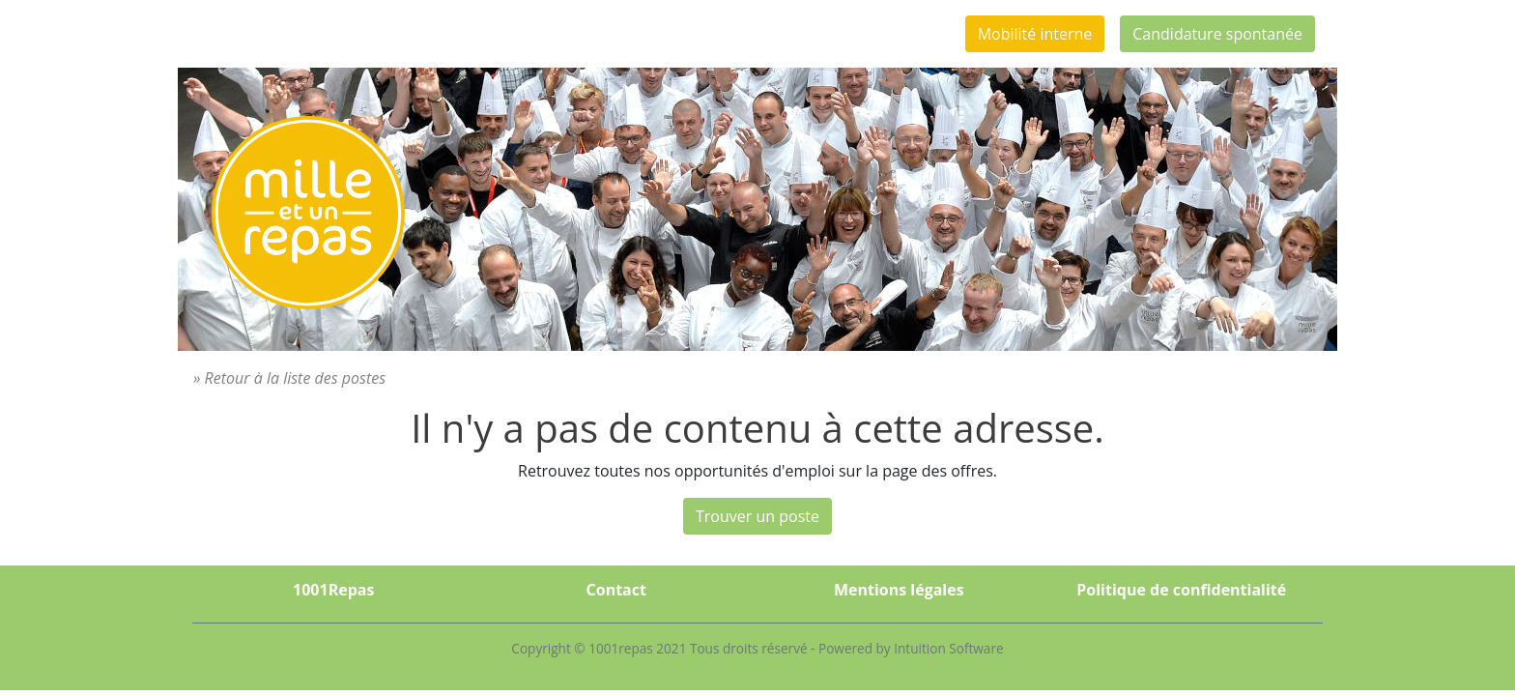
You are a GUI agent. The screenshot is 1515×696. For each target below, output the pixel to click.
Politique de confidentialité (1181, 589)
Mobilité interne (1035, 33)
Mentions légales (899, 589)
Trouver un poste (757, 516)
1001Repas (333, 589)
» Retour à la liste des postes (289, 378)
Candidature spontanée (1217, 33)
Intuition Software (948, 648)
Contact (616, 589)
